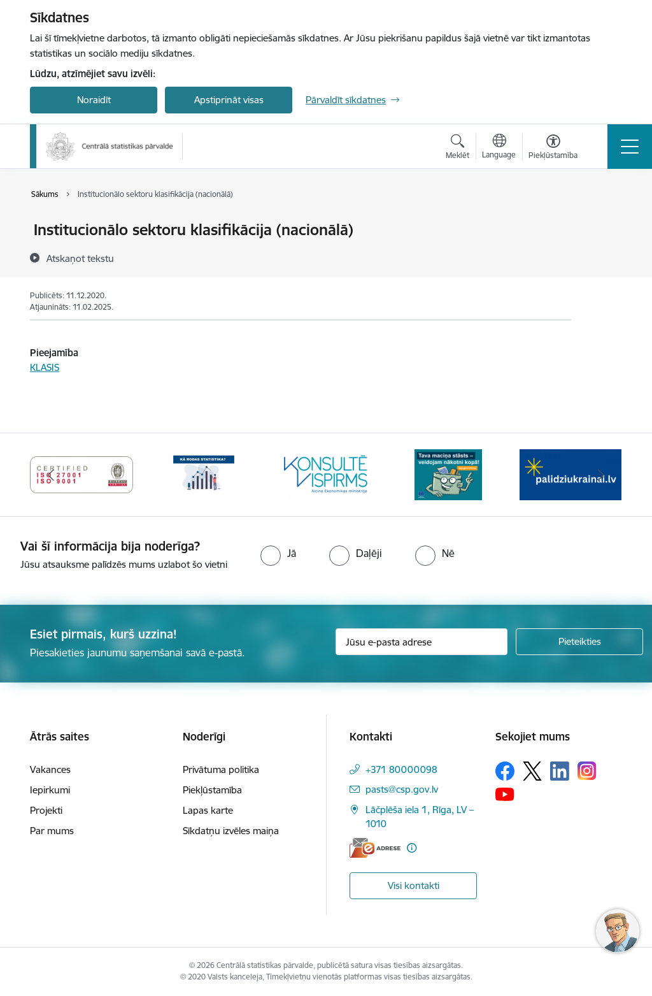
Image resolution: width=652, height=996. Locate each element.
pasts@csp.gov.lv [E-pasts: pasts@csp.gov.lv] (401, 789)
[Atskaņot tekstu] (80, 258)
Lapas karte (208, 810)
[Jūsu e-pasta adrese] (421, 641)
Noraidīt (94, 100)
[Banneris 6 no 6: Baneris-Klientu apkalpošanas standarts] (326, 474)
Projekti (46, 810)
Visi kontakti (413, 885)
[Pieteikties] (579, 641)
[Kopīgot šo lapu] (604, 256)
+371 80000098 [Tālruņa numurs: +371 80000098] (401, 769)
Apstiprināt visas (229, 100)
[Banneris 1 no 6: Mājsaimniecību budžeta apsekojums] (449, 474)
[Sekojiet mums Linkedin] (559, 771)
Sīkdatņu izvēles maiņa (231, 831)
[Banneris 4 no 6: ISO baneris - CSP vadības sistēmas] (81, 474)
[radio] (278, 553)
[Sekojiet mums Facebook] (504, 771)
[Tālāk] (601, 474)
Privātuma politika (221, 769)
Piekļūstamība (212, 790)
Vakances (50, 769)
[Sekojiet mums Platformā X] (532, 771)
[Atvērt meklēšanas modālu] (457, 148)
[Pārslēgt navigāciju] (629, 146)
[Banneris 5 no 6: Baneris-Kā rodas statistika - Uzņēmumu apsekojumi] (204, 474)
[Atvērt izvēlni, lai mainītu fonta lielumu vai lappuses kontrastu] (553, 148)
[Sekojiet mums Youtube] (504, 794)
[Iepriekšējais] (51, 474)
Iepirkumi (50, 790)
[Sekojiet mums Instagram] (587, 770)
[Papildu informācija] (411, 848)
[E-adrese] (375, 847)
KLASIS (44, 367)
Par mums (52, 831)
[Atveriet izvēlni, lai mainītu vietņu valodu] (499, 147)
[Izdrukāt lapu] (604, 224)
